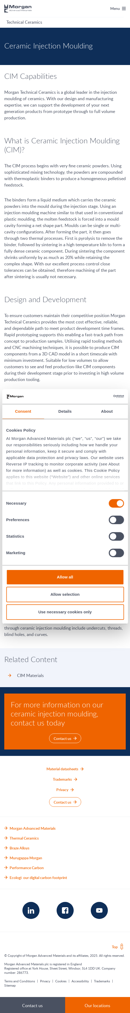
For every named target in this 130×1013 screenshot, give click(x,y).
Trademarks (102, 981)
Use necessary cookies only (65, 612)
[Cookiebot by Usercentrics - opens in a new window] (100, 396)
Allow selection (65, 594)
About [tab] (107, 411)
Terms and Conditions (19, 981)
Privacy (45, 981)
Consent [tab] (23, 411)
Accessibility (80, 981)
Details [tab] (65, 411)
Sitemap (10, 985)
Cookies (60, 981)
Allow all (65, 577)
